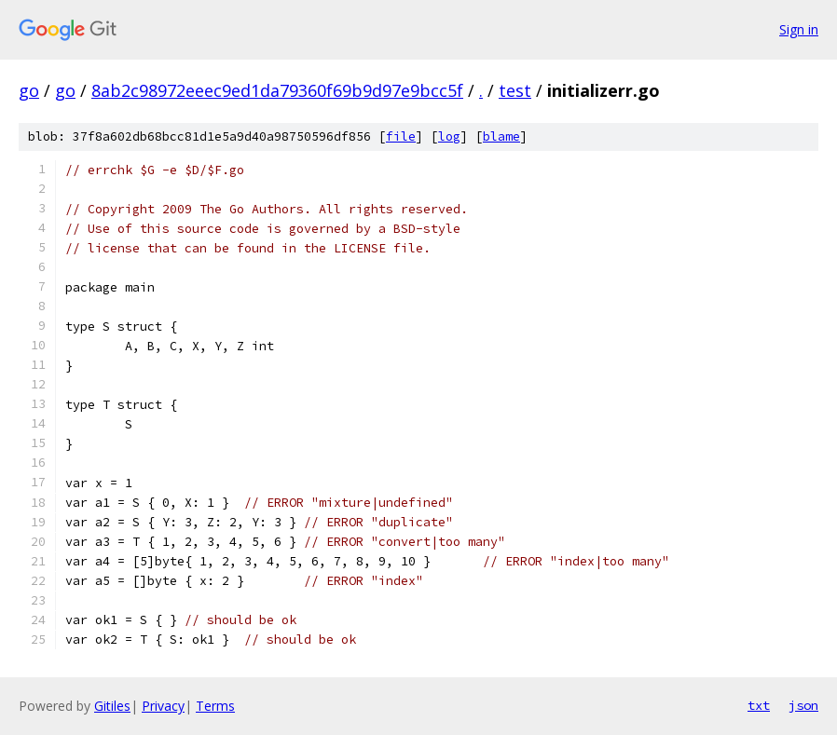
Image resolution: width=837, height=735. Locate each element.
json (803, 705)
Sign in (798, 29)
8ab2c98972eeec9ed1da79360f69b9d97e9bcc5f (277, 90)
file (401, 136)
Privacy (163, 706)
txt (759, 705)
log (449, 136)
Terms (215, 706)
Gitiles (112, 706)
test (515, 90)
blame (501, 136)
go (29, 90)
